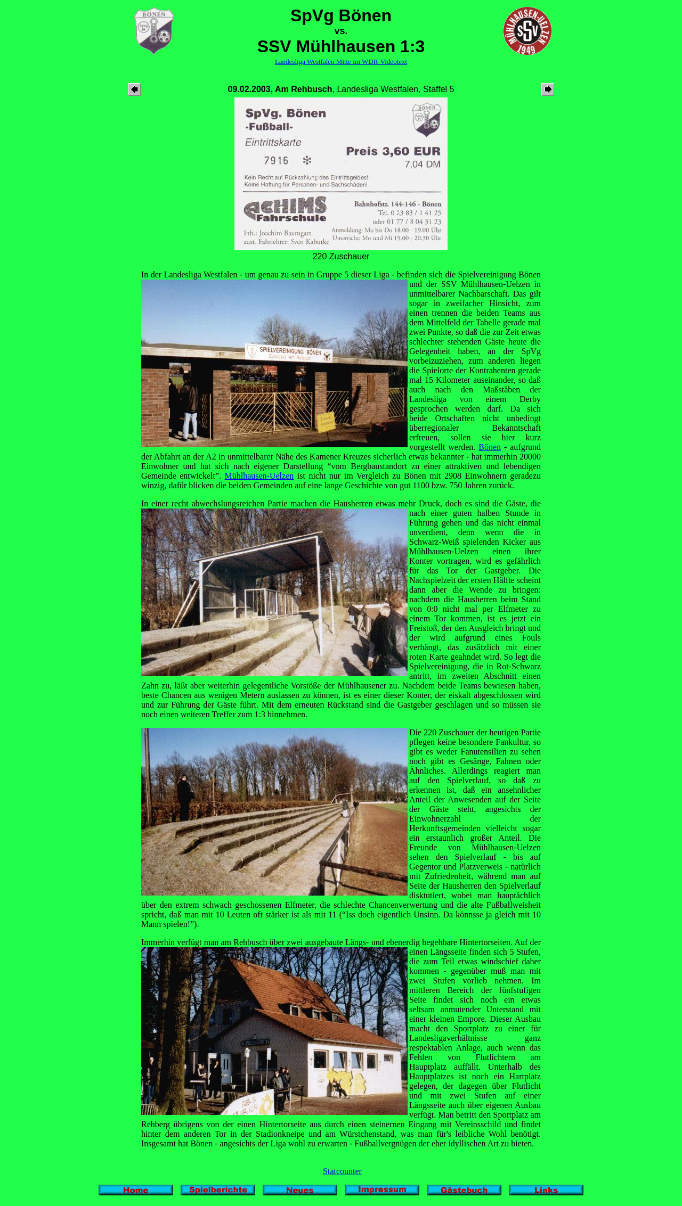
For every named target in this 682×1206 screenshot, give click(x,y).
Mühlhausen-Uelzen (259, 475)
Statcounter (342, 1171)
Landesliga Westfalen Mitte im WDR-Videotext (341, 61)
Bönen (489, 447)
